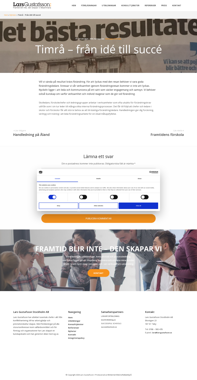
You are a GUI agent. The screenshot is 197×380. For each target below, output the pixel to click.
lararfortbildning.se (108, 319)
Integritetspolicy (76, 337)
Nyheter (13, 15)
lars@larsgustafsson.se (162, 332)
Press (164, 5)
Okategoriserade (113, 38)
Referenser (150, 5)
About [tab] (139, 178)
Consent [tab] (57, 178)
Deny (58, 205)
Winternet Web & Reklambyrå (119, 374)
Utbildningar (109, 5)
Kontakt (176, 5)
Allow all (138, 205)
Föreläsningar (89, 5)
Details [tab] (98, 178)
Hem (74, 5)
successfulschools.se (109, 326)
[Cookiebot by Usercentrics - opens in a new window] (146, 172)
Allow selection (98, 205)
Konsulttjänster (131, 5)
